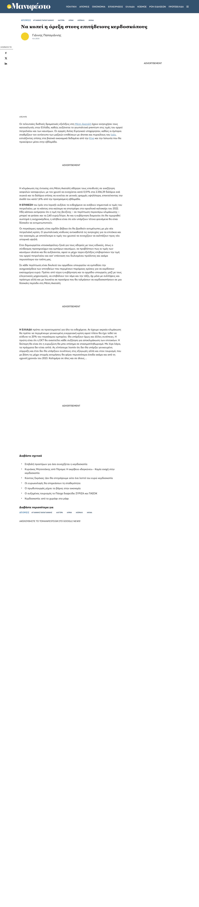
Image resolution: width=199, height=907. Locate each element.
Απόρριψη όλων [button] (32, 894)
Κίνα (91, 138)
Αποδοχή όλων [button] (14, 894)
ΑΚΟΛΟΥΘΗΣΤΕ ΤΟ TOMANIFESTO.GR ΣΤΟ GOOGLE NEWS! (52, 521)
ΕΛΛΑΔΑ (112, 624)
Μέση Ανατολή (83, 123)
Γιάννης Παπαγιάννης (46, 35)
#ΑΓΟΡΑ (61, 20)
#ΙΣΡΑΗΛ (81, 20)
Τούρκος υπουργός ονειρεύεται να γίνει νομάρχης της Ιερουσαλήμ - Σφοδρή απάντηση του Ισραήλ (152, 239)
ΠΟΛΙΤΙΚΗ (144, 286)
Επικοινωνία (116, 871)
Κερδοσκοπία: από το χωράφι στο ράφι (47, 498)
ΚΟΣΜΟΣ (144, 229)
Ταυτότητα (100, 871)
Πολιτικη (71, 6)
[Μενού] (187, 7)
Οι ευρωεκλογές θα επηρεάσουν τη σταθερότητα (52, 483)
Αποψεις (84, 6)
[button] (23, 900)
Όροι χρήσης (83, 871)
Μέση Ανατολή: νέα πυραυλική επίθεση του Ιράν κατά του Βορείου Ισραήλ (151, 222)
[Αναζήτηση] (192, 6)
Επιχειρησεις (115, 6)
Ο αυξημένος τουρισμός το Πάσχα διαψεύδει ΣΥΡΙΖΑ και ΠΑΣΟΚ (61, 493)
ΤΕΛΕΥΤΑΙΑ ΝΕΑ (143, 211)
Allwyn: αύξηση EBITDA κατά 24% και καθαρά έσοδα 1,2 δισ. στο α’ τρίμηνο (169, 617)
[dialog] (23, 869)
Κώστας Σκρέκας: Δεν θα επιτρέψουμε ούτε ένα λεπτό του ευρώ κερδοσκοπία (69, 478)
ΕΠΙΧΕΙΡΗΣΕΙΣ (163, 624)
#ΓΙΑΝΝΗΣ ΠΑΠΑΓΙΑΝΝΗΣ (43, 20)
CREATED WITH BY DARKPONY (174, 897)
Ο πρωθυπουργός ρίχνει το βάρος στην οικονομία (53, 488)
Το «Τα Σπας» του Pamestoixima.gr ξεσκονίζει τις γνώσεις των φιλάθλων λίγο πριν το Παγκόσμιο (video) (22, 604)
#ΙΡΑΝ (71, 20)
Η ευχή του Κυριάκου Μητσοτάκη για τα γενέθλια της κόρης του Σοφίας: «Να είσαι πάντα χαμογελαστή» (153, 258)
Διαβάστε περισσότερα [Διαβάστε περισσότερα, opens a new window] (27, 861)
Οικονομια (98, 6)
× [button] (41, 837)
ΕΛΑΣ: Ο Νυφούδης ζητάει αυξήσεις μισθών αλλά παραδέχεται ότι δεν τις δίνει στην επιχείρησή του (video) (150, 277)
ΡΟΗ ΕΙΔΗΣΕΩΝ (157, 6)
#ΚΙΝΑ (91, 20)
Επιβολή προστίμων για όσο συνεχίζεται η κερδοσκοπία (56, 464)
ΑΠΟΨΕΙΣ (26, 20)
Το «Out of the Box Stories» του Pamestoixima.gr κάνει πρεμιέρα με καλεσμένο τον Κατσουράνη (122, 617)
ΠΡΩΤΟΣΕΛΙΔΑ (176, 6)
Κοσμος (141, 6)
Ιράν (113, 134)
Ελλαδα (130, 6)
